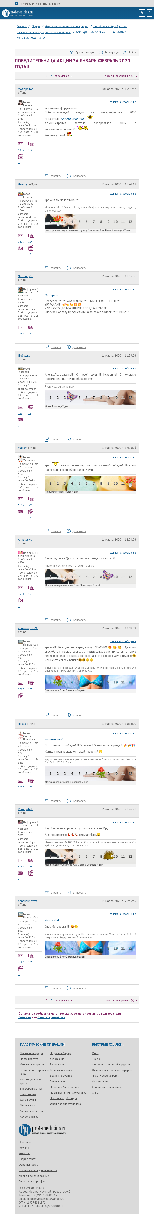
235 (31, 863)
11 (21, 250)
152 (31, 330)
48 (31, 513)
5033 (21, 863)
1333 (21, 146)
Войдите (24, 1017)
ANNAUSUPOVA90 (72, 119)
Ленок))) (23, 184)
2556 (21, 330)
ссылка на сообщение (123, 102)
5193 (21, 501)
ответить (53, 175)
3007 (21, 685)
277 (31, 590)
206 (31, 146)
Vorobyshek (25, 809)
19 (31, 409)
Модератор (25, 89)
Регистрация (27, 4)
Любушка (24, 355)
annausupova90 (28, 628)
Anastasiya (25, 539)
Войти (129, 52)
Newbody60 (25, 276)
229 (31, 238)
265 (31, 685)
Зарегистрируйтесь (51, 1017)
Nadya (22, 724)
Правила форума (82, 52)
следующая (62, 76)
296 (21, 409)
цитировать (76, 175)
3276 (21, 238)
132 (31, 783)
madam (22, 448)
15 (31, 250)
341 (31, 501)
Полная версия (51, 4)
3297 (21, 783)
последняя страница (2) (119, 76)
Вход (38, 4)
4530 (21, 590)
